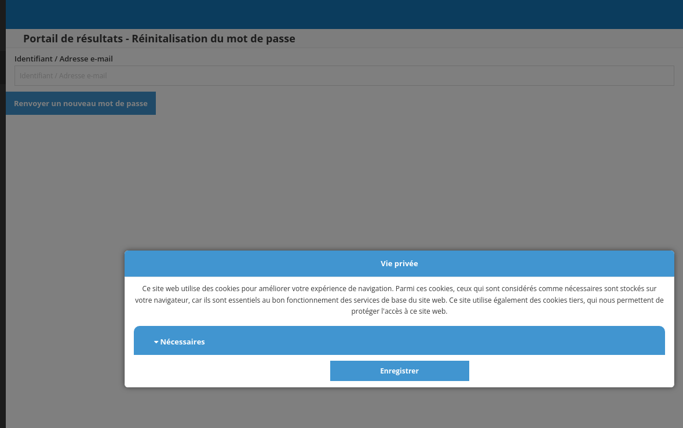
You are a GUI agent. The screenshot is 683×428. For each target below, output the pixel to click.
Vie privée (399, 263)
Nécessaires (179, 341)
